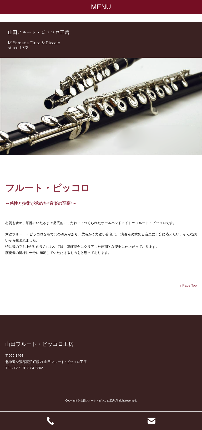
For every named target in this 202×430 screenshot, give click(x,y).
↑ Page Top (188, 285)
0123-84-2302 (32, 368)
